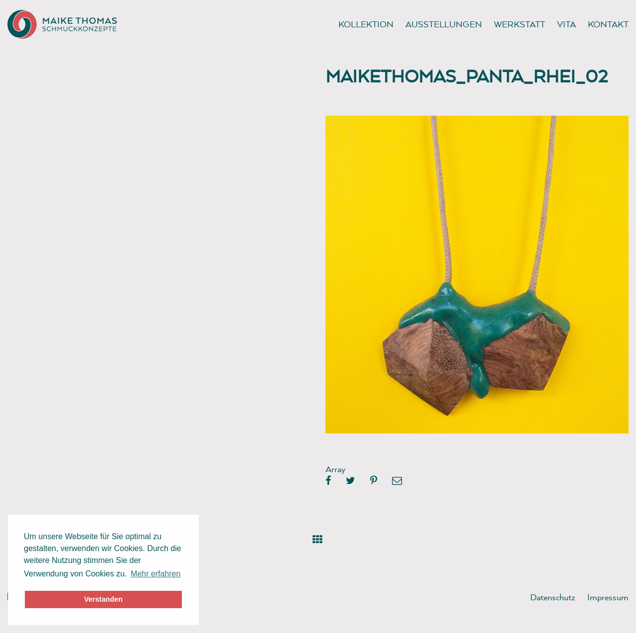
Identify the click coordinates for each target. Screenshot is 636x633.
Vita (566, 24)
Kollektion (366, 24)
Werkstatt (519, 24)
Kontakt (608, 24)
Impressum (608, 597)
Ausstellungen (443, 24)
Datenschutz (552, 597)
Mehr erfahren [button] (156, 573)
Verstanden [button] (103, 599)
